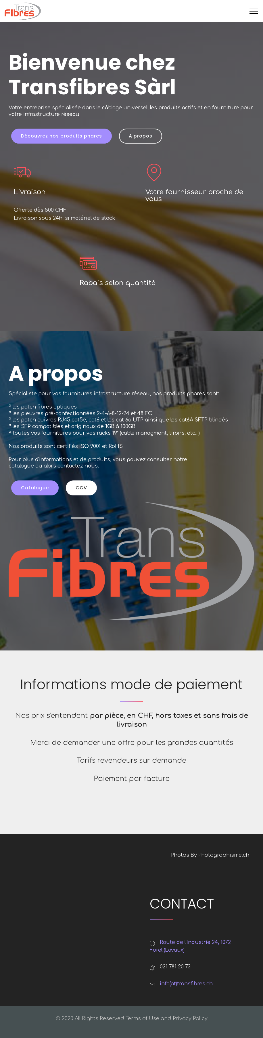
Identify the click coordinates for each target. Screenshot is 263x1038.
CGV (81, 487)
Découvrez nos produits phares (61, 136)
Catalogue (35, 487)
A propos (140, 136)
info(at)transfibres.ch (186, 984)
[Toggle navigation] (253, 11)
